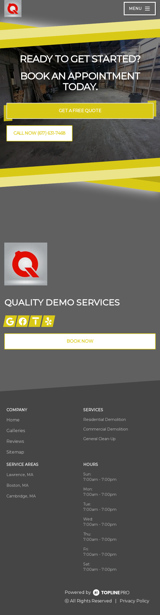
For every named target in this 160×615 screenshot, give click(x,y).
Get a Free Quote (80, 110)
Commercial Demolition (105, 429)
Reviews (15, 441)
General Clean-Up (99, 438)
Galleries (15, 430)
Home (13, 419)
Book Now (80, 341)
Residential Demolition (104, 419)
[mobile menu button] (140, 8)
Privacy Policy (134, 600)
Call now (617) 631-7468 (39, 133)
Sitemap (15, 452)
